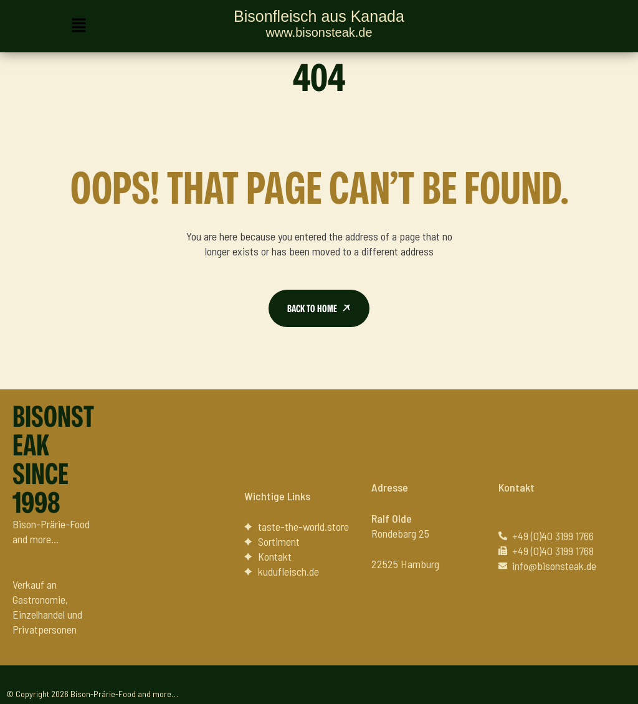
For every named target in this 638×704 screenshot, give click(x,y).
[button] (78, 26)
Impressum (535, 686)
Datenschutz (598, 686)
